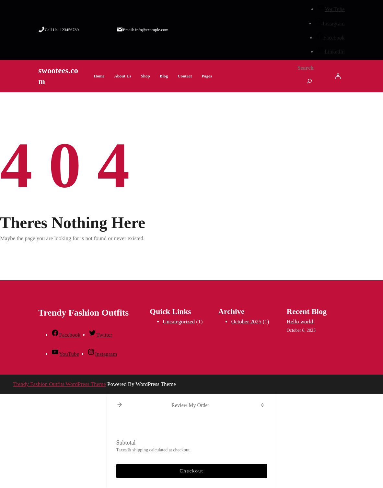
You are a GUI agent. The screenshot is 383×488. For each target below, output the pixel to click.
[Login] (338, 76)
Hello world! (301, 322)
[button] (119, 405)
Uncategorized (179, 322)
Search (305, 68)
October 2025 (246, 322)
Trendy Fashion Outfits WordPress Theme (59, 384)
